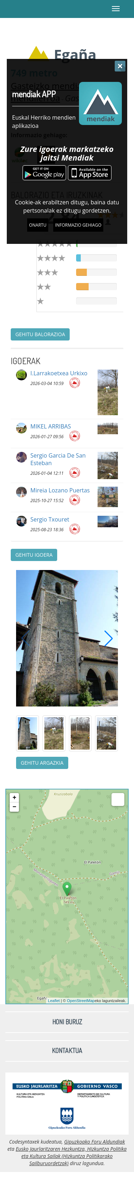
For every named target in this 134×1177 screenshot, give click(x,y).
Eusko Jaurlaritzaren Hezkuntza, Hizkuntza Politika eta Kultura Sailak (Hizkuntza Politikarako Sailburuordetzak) (71, 1156)
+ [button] (14, 797)
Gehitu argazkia (42, 762)
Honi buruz (67, 1022)
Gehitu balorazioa (40, 334)
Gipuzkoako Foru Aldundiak (94, 1141)
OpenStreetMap (81, 1000)
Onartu (37, 225)
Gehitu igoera (34, 554)
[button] (108, 638)
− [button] (14, 807)
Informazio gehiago (78, 225)
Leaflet (54, 1000)
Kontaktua (67, 1051)
